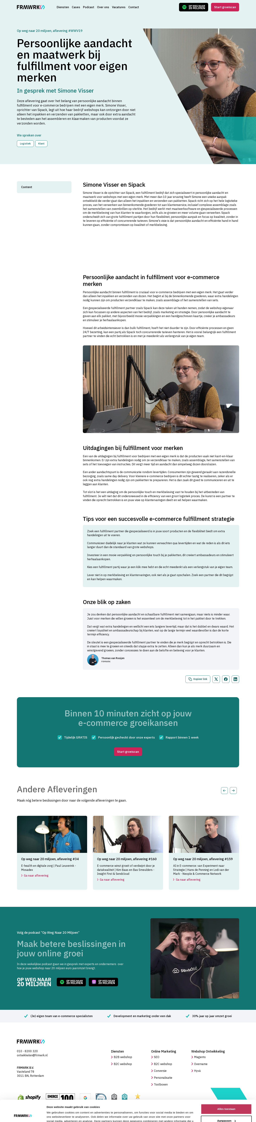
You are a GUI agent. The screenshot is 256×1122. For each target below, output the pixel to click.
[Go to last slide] (224, 790)
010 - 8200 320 (27, 1051)
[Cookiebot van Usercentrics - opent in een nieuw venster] (23, 1115)
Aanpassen (226, 1100)
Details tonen (55, 1114)
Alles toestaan (226, 1088)
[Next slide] (233, 790)
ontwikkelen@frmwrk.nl (32, 1055)
